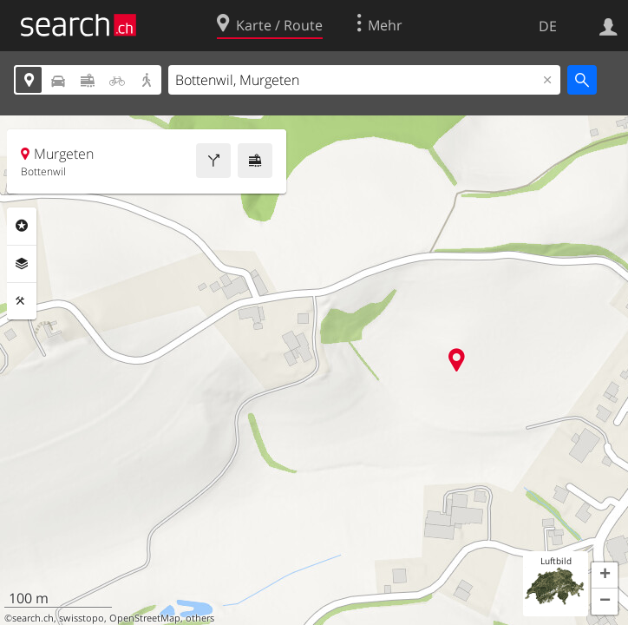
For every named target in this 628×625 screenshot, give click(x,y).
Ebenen (21, 264)
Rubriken (21, 225)
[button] (605, 575)
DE (548, 26)
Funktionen (21, 301)
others (200, 618)
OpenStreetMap (144, 618)
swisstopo (81, 618)
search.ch (33, 618)
